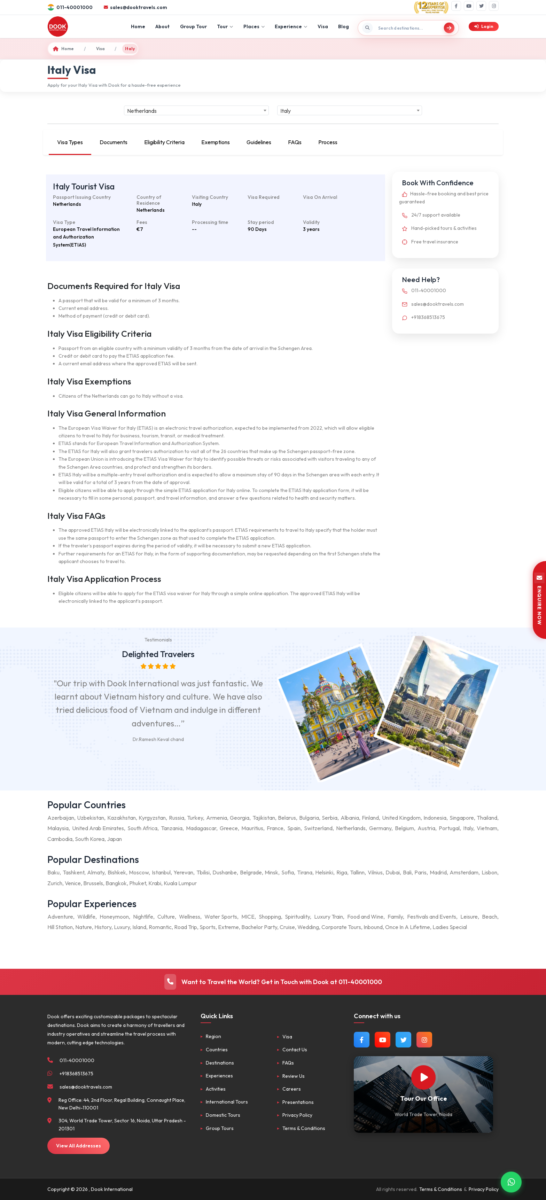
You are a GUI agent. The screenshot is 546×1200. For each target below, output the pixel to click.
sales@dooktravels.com (431, 304)
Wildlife (86, 916)
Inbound (373, 927)
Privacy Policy (297, 1115)
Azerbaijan (60, 817)
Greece (229, 828)
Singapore (462, 817)
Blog (343, 26)
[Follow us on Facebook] (361, 1039)
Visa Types (70, 142)
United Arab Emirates (98, 828)
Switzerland (318, 828)
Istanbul (161, 872)
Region (213, 1036)
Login (483, 26)
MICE (248, 916)
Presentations (298, 1102)
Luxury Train (328, 916)
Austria (426, 828)
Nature (83, 927)
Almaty (95, 872)
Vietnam (487, 828)
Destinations (220, 1063)
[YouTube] (469, 6)
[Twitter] (481, 6)
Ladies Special (449, 927)
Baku (53, 872)
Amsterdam (464, 872)
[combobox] (196, 110)
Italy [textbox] (285, 110)
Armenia (216, 817)
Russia (176, 817)
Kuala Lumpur (180, 883)
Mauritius (252, 828)
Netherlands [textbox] (142, 110)
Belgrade (251, 872)
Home (138, 26)
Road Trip (185, 927)
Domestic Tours (223, 1115)
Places (254, 26)
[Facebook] (456, 6)
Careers (291, 1089)
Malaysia (58, 828)
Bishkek (117, 872)
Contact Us (294, 1049)
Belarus (287, 817)
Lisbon (489, 872)
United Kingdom (401, 817)
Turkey (195, 817)
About (162, 26)
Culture (166, 916)
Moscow (139, 872)
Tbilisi (203, 872)
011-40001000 (422, 290)
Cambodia (59, 838)
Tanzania (171, 828)
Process (327, 142)
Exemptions (215, 142)
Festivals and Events (431, 916)
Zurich (54, 883)
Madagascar (201, 828)
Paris (420, 872)
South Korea (89, 838)
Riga (341, 872)
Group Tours (220, 1128)
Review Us (293, 1076)
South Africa (142, 828)
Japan (114, 838)
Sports (208, 927)
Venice (73, 883)
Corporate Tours (341, 927)
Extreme (228, 927)
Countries (217, 1049)
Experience (291, 26)
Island (139, 927)
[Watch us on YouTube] (382, 1039)
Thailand (487, 817)
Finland (370, 817)
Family (395, 916)
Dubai (392, 872)
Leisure (469, 916)
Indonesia (434, 817)
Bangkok (116, 883)
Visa (323, 26)
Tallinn (357, 872)
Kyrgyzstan (152, 817)
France (275, 828)
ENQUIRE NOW (539, 600)
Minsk (271, 872)
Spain (294, 828)
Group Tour (193, 26)
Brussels (93, 883)
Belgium (404, 828)
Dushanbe (224, 872)
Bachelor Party (259, 927)
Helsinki (324, 872)
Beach (489, 916)
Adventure (60, 916)
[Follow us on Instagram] (424, 1039)
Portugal (449, 828)
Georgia (239, 817)
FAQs (295, 142)
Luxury (122, 927)
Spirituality (297, 916)
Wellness (189, 916)
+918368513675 (422, 317)
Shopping (270, 916)
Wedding (308, 927)
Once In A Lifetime (407, 927)
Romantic (160, 927)
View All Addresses (78, 1146)
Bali (407, 872)
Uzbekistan (90, 817)
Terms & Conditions (303, 1128)
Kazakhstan (121, 817)
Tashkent (73, 872)
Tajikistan (263, 817)
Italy (468, 828)
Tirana (304, 872)
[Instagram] (494, 6)
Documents (113, 142)
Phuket (137, 883)
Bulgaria (309, 817)
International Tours (227, 1102)
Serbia (329, 817)
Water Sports (220, 916)
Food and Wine (365, 916)
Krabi (154, 883)
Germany (380, 828)
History (102, 927)
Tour (225, 26)
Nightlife (143, 916)
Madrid (438, 872)
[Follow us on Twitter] (403, 1039)
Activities (216, 1089)
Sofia (287, 872)
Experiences (219, 1076)
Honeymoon (114, 916)
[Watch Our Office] (423, 1077)
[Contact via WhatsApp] (511, 1179)
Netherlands (351, 828)
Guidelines (259, 142)
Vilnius (375, 872)
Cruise (287, 927)
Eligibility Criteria (164, 142)
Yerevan (183, 872)
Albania (350, 817)
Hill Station (60, 927)
